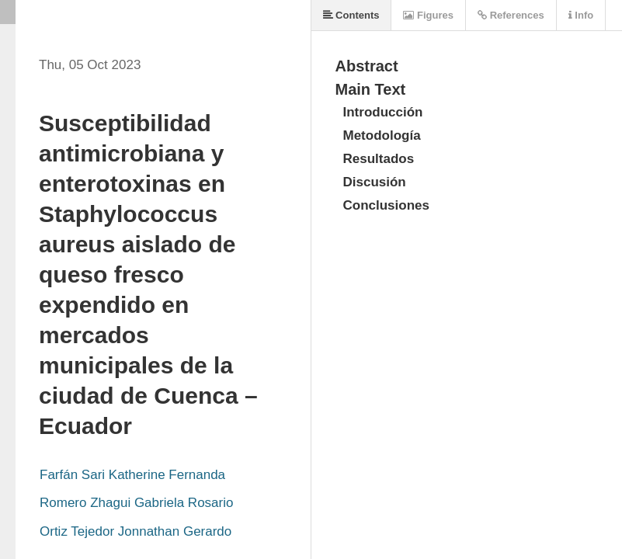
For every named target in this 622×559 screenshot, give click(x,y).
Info (580, 15)
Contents (351, 15)
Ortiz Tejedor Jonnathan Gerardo (135, 531)
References (511, 15)
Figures (428, 15)
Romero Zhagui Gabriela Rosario (136, 502)
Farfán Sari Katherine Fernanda (132, 474)
